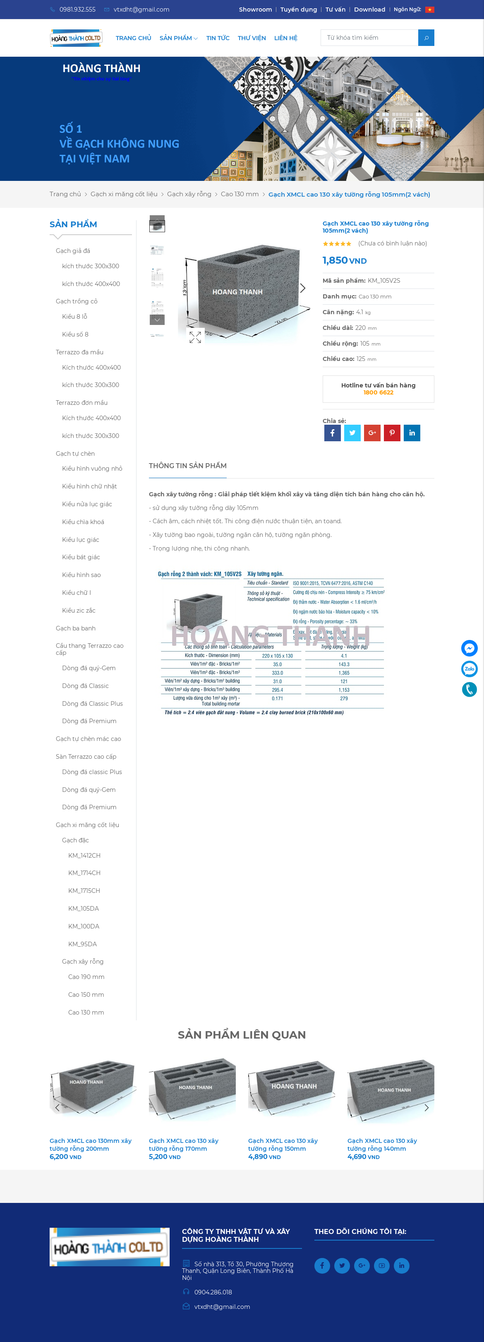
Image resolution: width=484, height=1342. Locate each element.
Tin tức (218, 38)
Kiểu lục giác (80, 540)
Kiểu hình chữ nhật (89, 486)
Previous (157, 220)
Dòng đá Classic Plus (92, 703)
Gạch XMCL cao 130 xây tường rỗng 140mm (382, 1144)
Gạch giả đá (73, 251)
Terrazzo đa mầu (79, 352)
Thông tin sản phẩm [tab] (188, 466)
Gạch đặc (75, 840)
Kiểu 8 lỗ (74, 316)
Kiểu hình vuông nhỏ (92, 468)
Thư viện (252, 38)
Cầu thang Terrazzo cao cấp (90, 649)
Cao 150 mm (86, 994)
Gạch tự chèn (75, 453)
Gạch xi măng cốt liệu (124, 194)
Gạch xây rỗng (189, 194)
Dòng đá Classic (85, 686)
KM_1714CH (84, 873)
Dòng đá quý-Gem (89, 668)
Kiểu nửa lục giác (87, 504)
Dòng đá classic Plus (92, 772)
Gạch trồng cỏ (77, 301)
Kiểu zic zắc (79, 610)
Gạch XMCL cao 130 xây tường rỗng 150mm (283, 1144)
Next (157, 320)
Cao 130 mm (240, 194)
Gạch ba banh (76, 628)
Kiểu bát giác (81, 557)
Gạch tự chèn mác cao (88, 739)
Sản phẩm (179, 38)
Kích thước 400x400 (91, 367)
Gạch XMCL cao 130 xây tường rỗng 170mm (183, 1144)
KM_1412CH (84, 855)
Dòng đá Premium (89, 721)
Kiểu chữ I (76, 592)
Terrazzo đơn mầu (82, 402)
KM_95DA (82, 944)
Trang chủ (133, 38)
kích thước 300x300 (90, 266)
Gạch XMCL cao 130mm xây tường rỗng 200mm (91, 1144)
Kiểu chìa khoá (83, 522)
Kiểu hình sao (81, 575)
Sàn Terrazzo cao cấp (86, 756)
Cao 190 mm (86, 977)
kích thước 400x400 (91, 284)
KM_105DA (83, 908)
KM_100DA (83, 926)
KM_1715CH (84, 891)
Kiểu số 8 (75, 334)
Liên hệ (285, 38)
